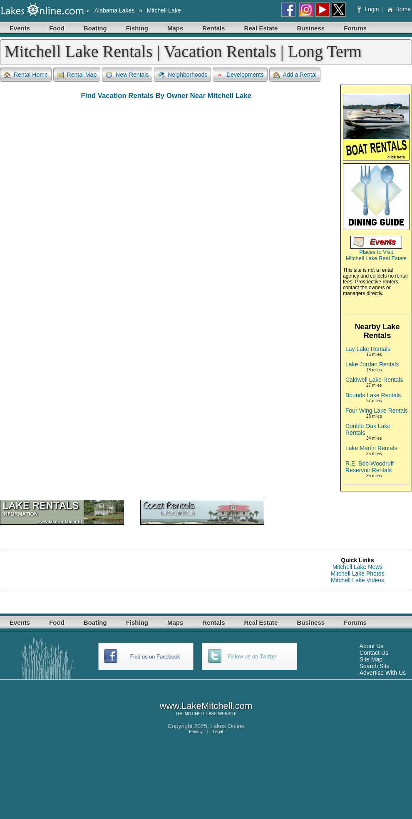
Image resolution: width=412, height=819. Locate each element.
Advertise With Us (383, 672)
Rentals (213, 28)
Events (20, 28)
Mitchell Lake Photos (357, 573)
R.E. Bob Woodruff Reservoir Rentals (369, 466)
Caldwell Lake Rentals (374, 379)
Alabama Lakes (114, 10)
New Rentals (127, 74)
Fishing (137, 28)
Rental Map (77, 74)
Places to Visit (376, 252)
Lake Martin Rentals (371, 448)
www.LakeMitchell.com (206, 706)
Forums (355, 28)
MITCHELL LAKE (201, 713)
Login (368, 9)
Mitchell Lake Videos (357, 580)
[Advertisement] (97, 570)
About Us (372, 646)
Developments (240, 74)
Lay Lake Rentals (367, 349)
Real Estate (261, 28)
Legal (218, 731)
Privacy (196, 731)
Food (57, 28)
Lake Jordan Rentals (372, 364)
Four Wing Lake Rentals (376, 410)
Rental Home (26, 74)
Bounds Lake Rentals (373, 395)
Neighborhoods (182, 74)
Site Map (371, 659)
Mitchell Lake (164, 10)
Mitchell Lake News (358, 567)
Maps (175, 28)
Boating (95, 28)
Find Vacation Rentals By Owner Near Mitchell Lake (166, 96)
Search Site (375, 666)
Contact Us (374, 652)
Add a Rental (295, 74)
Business (311, 28)
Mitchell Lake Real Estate (376, 258)
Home (399, 9)
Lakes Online (228, 726)
